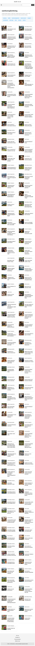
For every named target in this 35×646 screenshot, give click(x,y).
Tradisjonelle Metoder (28, 43)
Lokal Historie (9, 26)
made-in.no (17, 1)
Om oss (17, 635)
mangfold (29, 18)
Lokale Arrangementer (10, 34)
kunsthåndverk (5, 20)
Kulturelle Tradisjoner (28, 34)
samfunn (24, 20)
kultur (16, 20)
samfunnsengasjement (15, 18)
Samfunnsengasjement (11, 52)
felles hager (11, 20)
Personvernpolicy (17, 639)
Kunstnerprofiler (9, 61)
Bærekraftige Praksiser (28, 26)
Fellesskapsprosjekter (28, 61)
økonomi (19, 20)
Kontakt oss (17, 637)
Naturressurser (9, 112)
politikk (9, 18)
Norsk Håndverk (9, 43)
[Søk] (25, 5)
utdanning (4, 18)
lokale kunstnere (23, 18)
